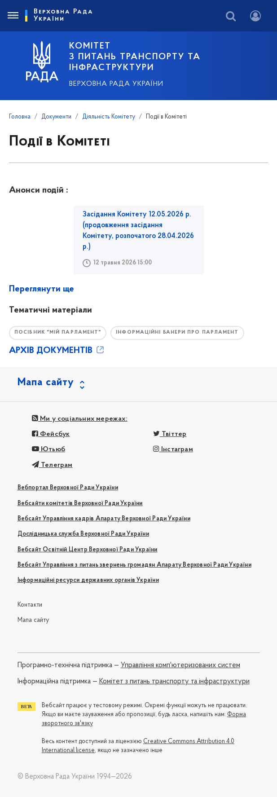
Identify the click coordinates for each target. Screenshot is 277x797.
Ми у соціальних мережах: (80, 419)
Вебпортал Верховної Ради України (68, 487)
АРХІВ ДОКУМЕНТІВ (57, 350)
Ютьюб (48, 449)
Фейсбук (51, 434)
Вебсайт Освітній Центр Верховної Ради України (88, 549)
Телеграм (52, 465)
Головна (20, 117)
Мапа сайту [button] (46, 382)
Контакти (30, 605)
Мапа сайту (33, 620)
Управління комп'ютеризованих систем (180, 665)
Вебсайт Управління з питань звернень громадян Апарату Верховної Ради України (134, 565)
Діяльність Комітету (108, 117)
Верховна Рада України (116, 84)
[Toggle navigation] (12, 15)
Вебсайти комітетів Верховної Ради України (80, 503)
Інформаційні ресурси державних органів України (88, 580)
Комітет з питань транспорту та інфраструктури (174, 681)
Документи (56, 117)
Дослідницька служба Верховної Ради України (83, 534)
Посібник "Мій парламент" (57, 332)
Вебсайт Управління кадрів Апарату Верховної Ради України (104, 518)
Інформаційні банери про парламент (177, 332)
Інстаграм (173, 449)
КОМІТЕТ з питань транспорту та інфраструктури (135, 57)
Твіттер (170, 434)
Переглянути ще (41, 289)
